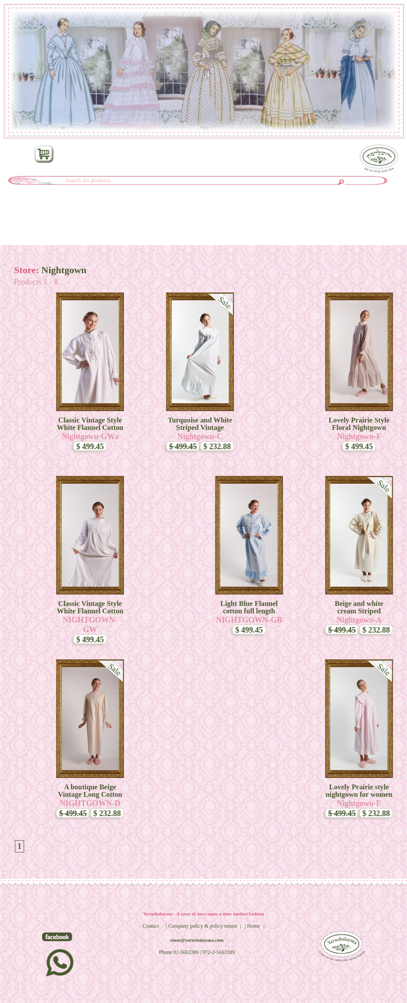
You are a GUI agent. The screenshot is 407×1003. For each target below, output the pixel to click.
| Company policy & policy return (201, 926)
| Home (252, 926)
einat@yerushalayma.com (197, 940)
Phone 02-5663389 (179, 952)
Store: (28, 269)
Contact (150, 926)
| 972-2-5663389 (217, 952)
